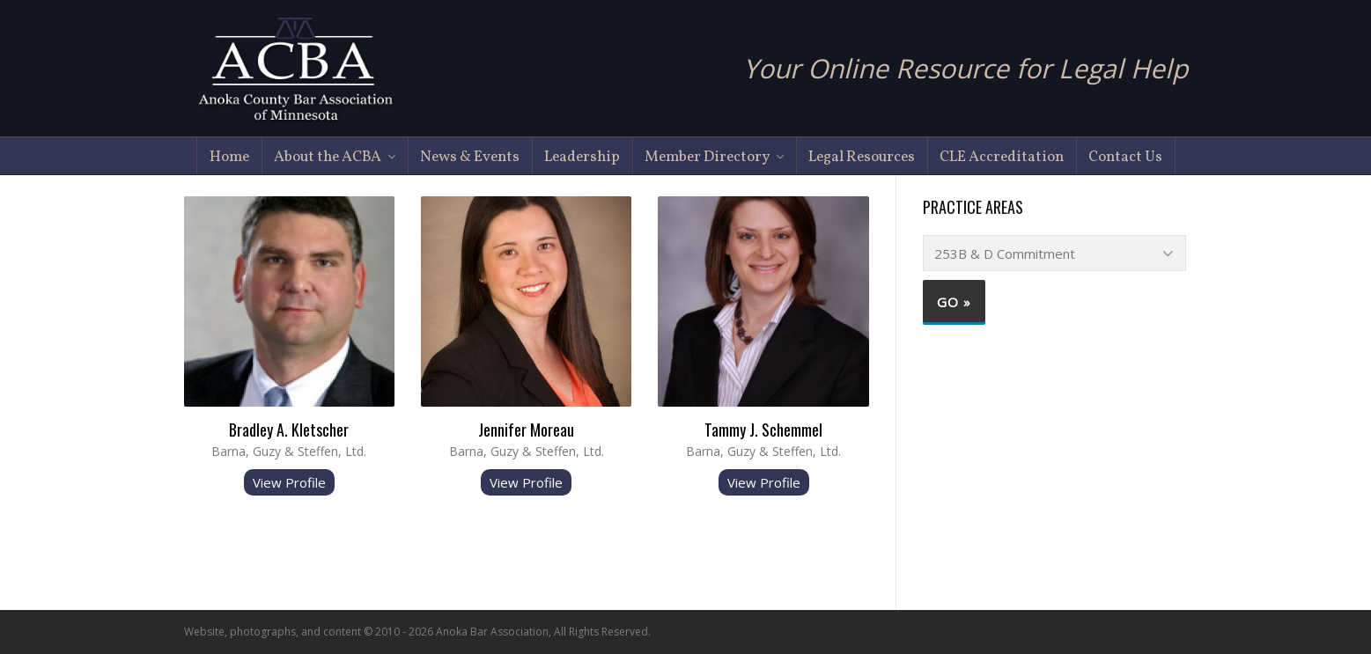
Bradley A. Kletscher (289, 429)
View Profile (289, 482)
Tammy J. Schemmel (763, 429)
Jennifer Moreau (526, 429)
